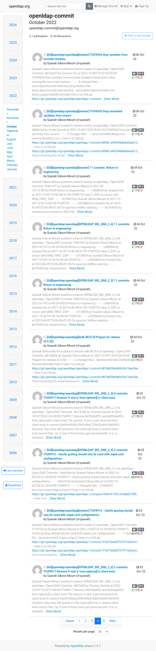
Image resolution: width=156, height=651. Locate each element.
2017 (13, 258)
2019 (13, 223)
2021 (13, 187)
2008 (13, 417)
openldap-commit (51, 15)
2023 (13, 78)
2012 (13, 347)
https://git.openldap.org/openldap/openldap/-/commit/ (67, 98)
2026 (13, 25)
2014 (13, 311)
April (10, 156)
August (11, 139)
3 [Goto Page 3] (92, 621)
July (9, 143)
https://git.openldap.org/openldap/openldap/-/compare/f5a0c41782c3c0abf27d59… (85, 494)
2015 (13, 294)
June (10, 148)
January (12, 169)
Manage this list (106, 6)
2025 (13, 42)
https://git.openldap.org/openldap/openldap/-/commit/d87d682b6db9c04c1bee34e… (86, 368)
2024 (13, 60)
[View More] (111, 98)
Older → (114, 621)
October (12, 126)
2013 (13, 329)
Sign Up (142, 6)
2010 (13, 382)
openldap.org (19, 6)
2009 (13, 400)
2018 (13, 240)
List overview (13, 470)
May (9, 152)
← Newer (68, 621)
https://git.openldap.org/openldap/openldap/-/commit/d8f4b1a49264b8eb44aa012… (85, 142)
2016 (13, 276)
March (11, 160)
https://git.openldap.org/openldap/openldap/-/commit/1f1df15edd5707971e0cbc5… (85, 542)
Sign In (126, 6)
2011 (13, 364)
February (12, 165)
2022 (13, 96)
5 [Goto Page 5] (104, 621)
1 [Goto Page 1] (79, 621)
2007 (13, 435)
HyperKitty (76, 646)
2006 (13, 453)
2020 (13, 205)
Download (13, 485)
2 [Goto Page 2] (86, 621)
